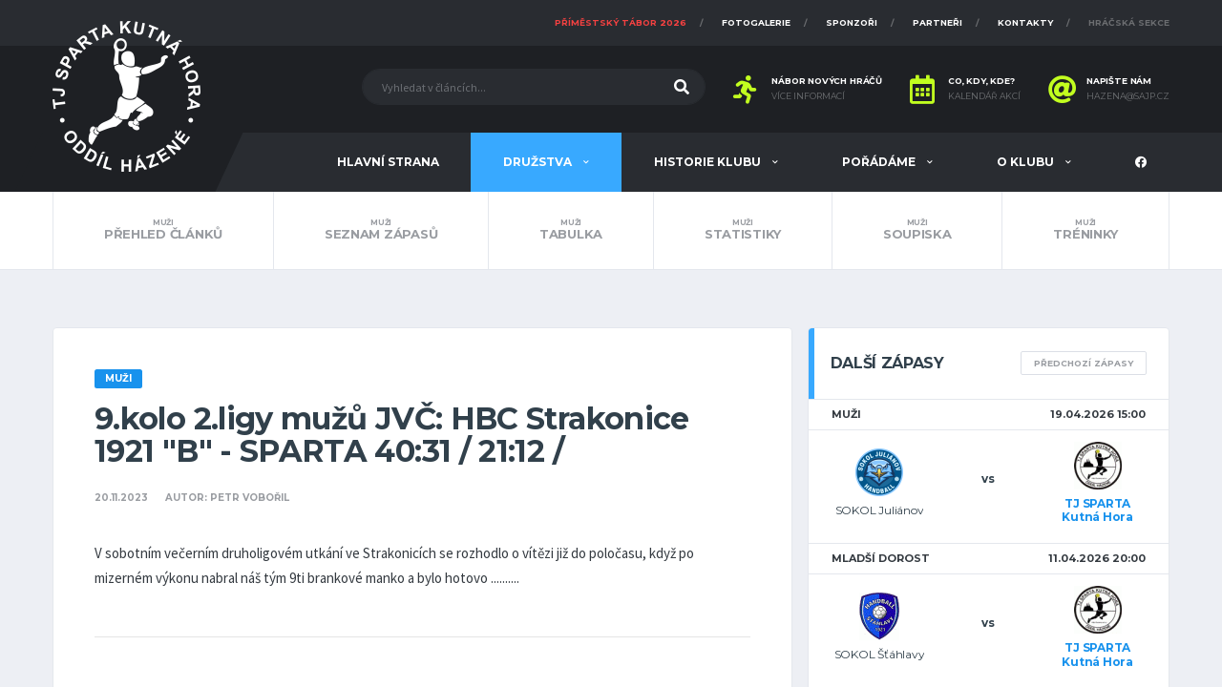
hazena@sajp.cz (1127, 96)
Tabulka (571, 230)
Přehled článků (163, 230)
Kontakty (1025, 22)
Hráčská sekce (1128, 22)
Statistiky (742, 230)
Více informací (808, 96)
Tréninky (1085, 230)
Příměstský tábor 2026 (620, 22)
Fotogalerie (756, 22)
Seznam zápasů (381, 230)
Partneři (937, 22)
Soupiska (917, 230)
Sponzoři (851, 22)
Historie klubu (709, 162)
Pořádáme (880, 162)
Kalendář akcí (984, 96)
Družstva (539, 162)
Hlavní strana (388, 162)
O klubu (1027, 162)
